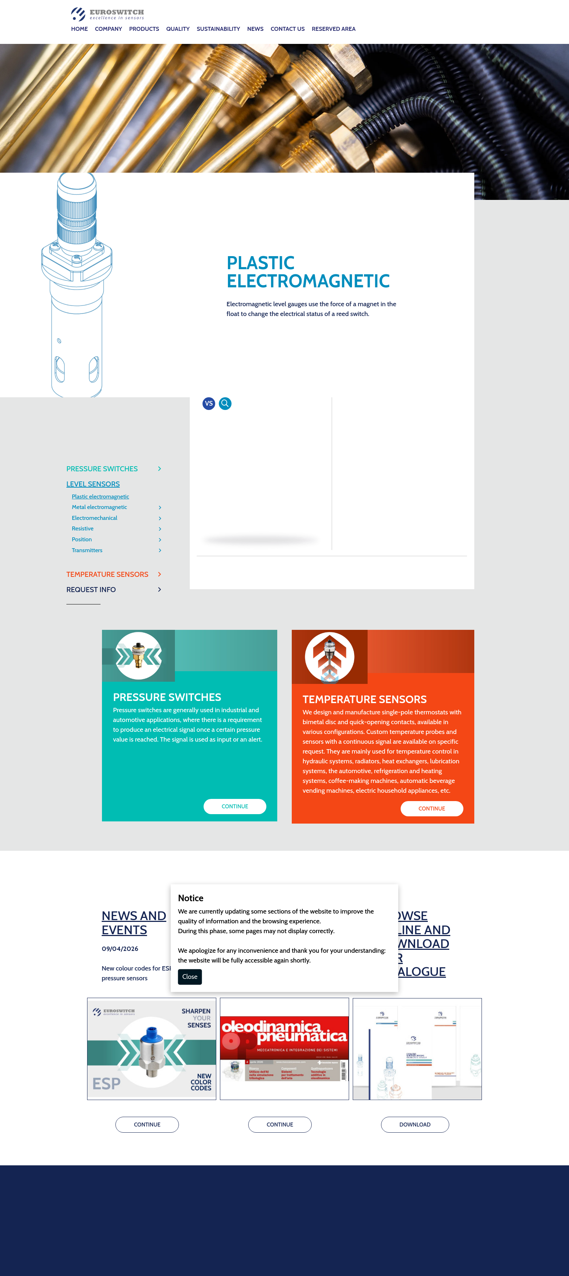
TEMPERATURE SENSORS (107, 274)
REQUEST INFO (91, 290)
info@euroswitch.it (264, 1050)
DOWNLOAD (415, 824)
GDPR (289, 1124)
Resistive (83, 228)
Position (82, 239)
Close (189, 677)
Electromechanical (94, 218)
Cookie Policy (258, 1124)
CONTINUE (235, 506)
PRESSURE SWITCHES (102, 169)
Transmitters (87, 250)
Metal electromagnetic (99, 207)
